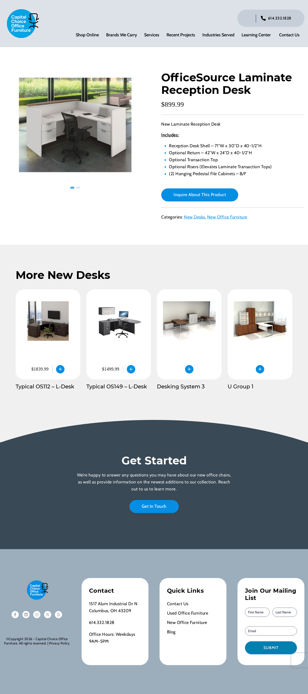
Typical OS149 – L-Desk (116, 386)
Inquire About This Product (199, 194)
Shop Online (87, 35)
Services (151, 35)
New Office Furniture (227, 217)
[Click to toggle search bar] (248, 18)
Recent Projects (181, 35)
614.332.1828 (279, 18)
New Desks (194, 217)
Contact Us (289, 35)
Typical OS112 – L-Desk (45, 386)
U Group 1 (240, 386)
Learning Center (256, 35)
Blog (171, 632)
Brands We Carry (121, 35)
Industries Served (218, 35)
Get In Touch (154, 506)
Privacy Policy (59, 643)
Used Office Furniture (187, 613)
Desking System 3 (181, 386)
